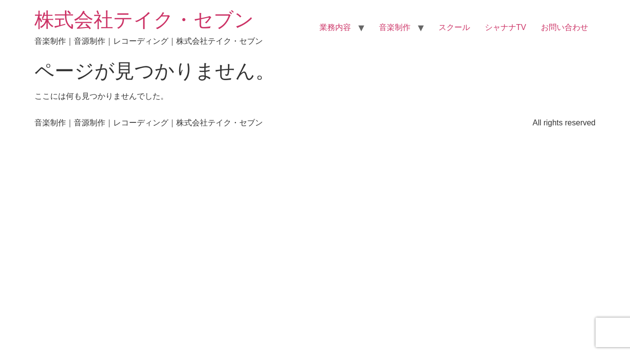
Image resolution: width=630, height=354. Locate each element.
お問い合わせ (564, 27)
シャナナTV (505, 27)
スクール (454, 27)
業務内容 (335, 27)
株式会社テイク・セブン (144, 19)
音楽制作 (394, 27)
